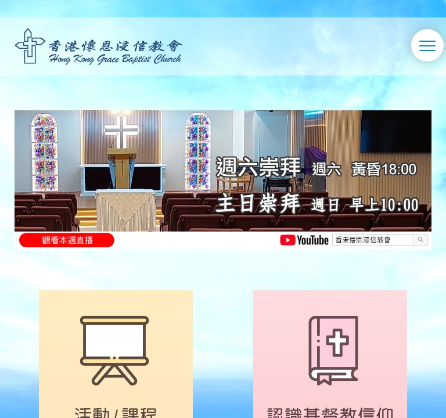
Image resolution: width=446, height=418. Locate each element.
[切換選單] (427, 45)
